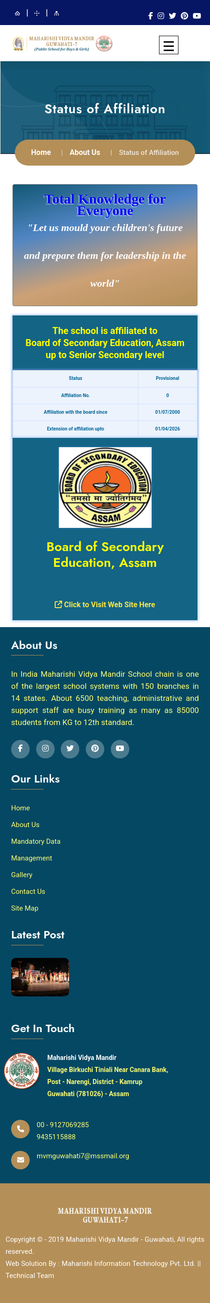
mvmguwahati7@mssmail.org (83, 1154)
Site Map (24, 907)
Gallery (21, 873)
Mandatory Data (36, 840)
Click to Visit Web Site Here (105, 602)
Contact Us (28, 890)
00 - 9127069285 (63, 1123)
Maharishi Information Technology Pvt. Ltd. (129, 1262)
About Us (85, 151)
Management (31, 857)
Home (41, 151)
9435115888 (56, 1135)
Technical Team (30, 1274)
